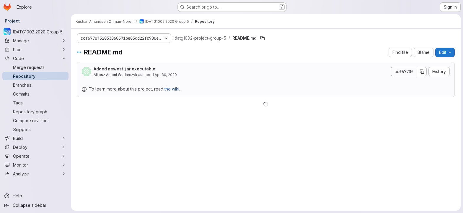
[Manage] (35, 40)
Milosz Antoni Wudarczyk (115, 74)
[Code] (35, 58)
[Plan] (35, 49)
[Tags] (35, 103)
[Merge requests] (35, 67)
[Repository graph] (35, 111)
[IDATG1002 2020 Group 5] (35, 32)
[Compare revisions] (35, 120)
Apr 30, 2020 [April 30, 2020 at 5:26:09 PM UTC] (166, 74)
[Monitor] (35, 165)
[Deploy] (35, 147)
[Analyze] (35, 174)
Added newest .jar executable (124, 68)
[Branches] (35, 85)
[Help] (35, 196)
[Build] (35, 138)
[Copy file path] (262, 38)
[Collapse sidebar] (35, 205)
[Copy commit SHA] (422, 71)
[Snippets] (35, 129)
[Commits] (35, 94)
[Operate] (35, 156)
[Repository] (35, 76)
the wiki (171, 88)
